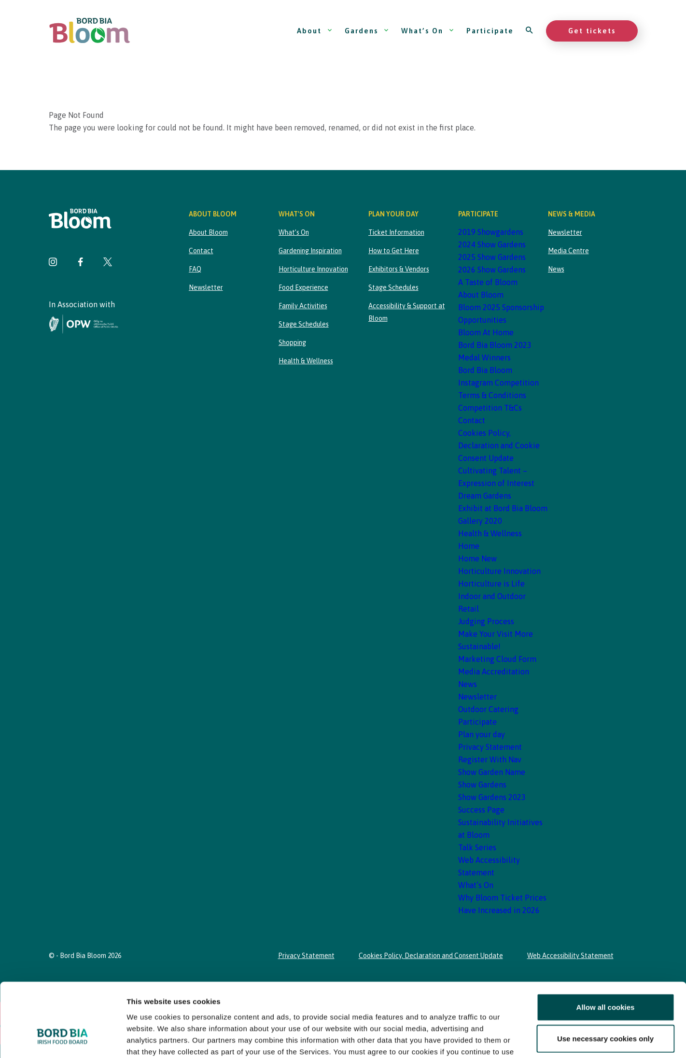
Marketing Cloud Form (497, 659)
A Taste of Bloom (488, 282)
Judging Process (486, 621)
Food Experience (303, 287)
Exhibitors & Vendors (398, 269)
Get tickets (592, 31)
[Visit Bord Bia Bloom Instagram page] (53, 263)
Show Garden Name (491, 772)
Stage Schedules (304, 324)
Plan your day (481, 734)
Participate (490, 30)
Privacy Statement (490, 747)
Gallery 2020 (480, 520)
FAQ (195, 269)
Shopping (292, 342)
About (315, 30)
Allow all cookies (605, 944)
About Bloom (208, 232)
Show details (506, 1039)
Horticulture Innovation (313, 269)
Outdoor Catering (488, 709)
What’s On (427, 30)
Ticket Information (396, 232)
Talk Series (477, 847)
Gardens (367, 30)
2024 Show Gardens (492, 244)
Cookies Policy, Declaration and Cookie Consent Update (499, 445)
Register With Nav (489, 759)
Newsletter (206, 287)
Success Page (481, 809)
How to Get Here (393, 251)
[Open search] (530, 31)
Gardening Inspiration (310, 251)
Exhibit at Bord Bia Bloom (502, 508)
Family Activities (303, 306)
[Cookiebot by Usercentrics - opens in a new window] (62, 1039)
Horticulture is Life (491, 583)
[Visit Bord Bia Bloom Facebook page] (80, 263)
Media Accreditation (493, 671)
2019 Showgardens (490, 232)
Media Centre (568, 251)
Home (468, 546)
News (467, 684)
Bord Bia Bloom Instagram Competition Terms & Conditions (498, 383)
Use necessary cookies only (605, 975)
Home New (477, 558)
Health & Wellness (306, 361)
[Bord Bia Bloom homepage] (90, 30)
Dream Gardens (484, 495)
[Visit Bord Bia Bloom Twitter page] (107, 263)
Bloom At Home (486, 332)
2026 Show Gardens (492, 269)
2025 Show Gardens (492, 257)
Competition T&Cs (490, 407)
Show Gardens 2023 (492, 797)
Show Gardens (482, 784)
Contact (201, 251)
